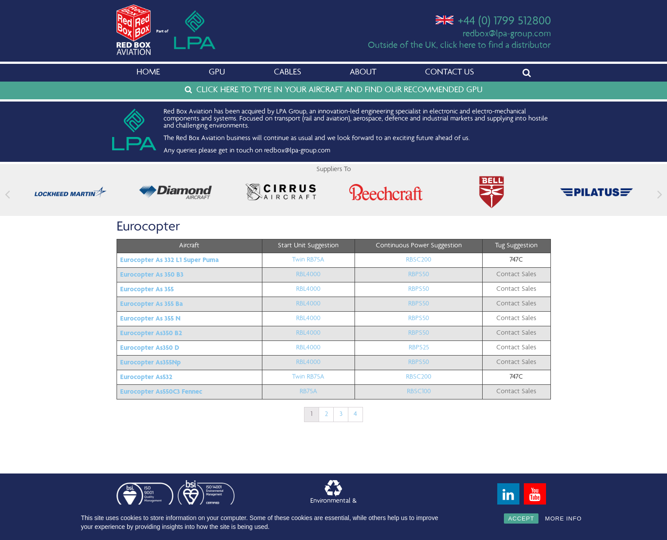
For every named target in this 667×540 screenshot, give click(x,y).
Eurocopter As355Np (150, 362)
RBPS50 (418, 274)
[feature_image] (70, 192)
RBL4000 (308, 274)
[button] (659, 194)
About (363, 72)
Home (148, 72)
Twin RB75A (308, 260)
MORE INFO (563, 518)
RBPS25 (419, 348)
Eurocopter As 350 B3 (151, 274)
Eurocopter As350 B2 (151, 333)
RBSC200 (418, 260)
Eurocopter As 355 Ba (151, 303)
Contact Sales (516, 274)
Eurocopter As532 (146, 376)
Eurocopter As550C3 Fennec (161, 391)
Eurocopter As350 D (149, 347)
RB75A (308, 391)
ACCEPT (521, 518)
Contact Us (449, 72)
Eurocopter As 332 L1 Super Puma (169, 259)
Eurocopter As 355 (147, 289)
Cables (287, 72)
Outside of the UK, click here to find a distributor (459, 46)
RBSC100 (419, 391)
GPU (217, 72)
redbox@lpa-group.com (507, 34)
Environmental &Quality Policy (333, 496)
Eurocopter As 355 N (150, 318)
